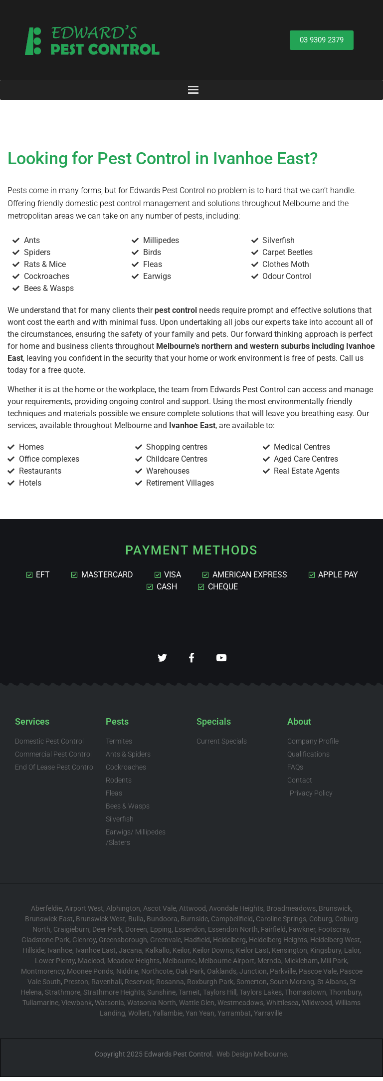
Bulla (136, 923)
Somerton (251, 986)
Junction (253, 975)
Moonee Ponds (90, 975)
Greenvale (165, 944)
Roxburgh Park (210, 986)
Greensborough (123, 944)
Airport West (84, 912)
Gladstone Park (45, 944)
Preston (76, 986)
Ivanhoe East (95, 954)
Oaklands (221, 975)
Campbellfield (232, 923)
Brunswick (335, 912)
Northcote (157, 975)
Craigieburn (71, 933)
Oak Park (190, 975)
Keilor (181, 954)
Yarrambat (234, 1017)
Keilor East (252, 954)
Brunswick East (49, 923)
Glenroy (84, 944)
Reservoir (139, 986)
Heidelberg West (335, 944)
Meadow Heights (133, 965)
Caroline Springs (281, 923)
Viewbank (76, 1007)
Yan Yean (200, 1017)
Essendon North (233, 933)
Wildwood (317, 1007)
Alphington (123, 912)
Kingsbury (325, 954)
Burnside (194, 923)
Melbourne (179, 965)
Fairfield (273, 933)
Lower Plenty (55, 965)
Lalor (352, 954)
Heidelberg (229, 944)
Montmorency (42, 975)
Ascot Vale (159, 912)
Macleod (91, 965)
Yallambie (168, 1017)
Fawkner (302, 933)
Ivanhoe (59, 954)
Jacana (130, 954)
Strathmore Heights (113, 996)
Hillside (33, 954)
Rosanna (170, 986)
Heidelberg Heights (278, 944)
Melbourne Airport (226, 965)
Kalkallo (157, 954)
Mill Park (334, 965)
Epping (161, 933)
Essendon (190, 933)
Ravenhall (106, 986)
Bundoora (162, 923)
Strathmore (62, 996)
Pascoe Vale (318, 975)
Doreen (136, 933)
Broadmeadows (291, 912)
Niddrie (127, 975)
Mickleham (301, 965)
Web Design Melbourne (251, 1058)
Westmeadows (240, 1007)
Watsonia (109, 1007)
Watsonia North (151, 1007)
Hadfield (197, 944)
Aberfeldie (46, 912)
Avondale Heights (236, 912)
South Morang (292, 986)
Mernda (269, 965)
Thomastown (305, 996)
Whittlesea (282, 1007)
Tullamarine (40, 1007)
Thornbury (345, 996)
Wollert (139, 1017)
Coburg (320, 923)
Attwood (192, 912)
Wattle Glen (196, 1007)
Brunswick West (100, 923)
